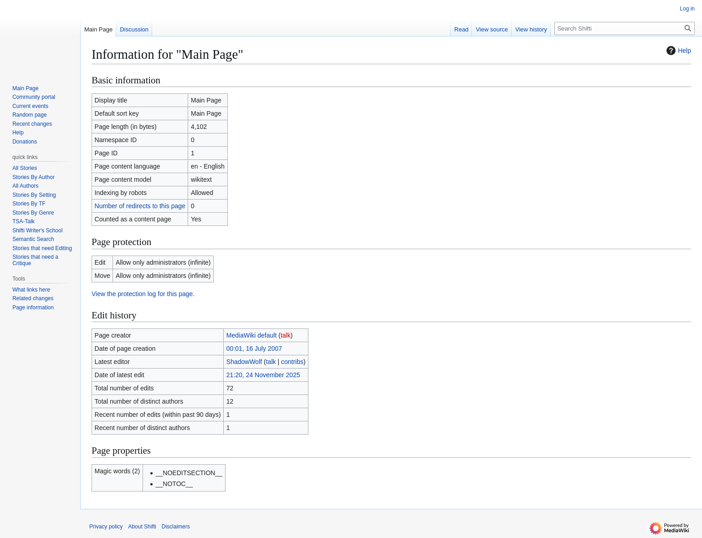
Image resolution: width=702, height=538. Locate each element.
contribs (292, 361)
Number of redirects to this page (140, 206)
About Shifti (142, 526)
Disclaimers (176, 526)
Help (677, 50)
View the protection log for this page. (143, 293)
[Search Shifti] (624, 28)
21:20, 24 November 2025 (263, 375)
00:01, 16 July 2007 (254, 348)
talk (286, 335)
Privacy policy (106, 526)
